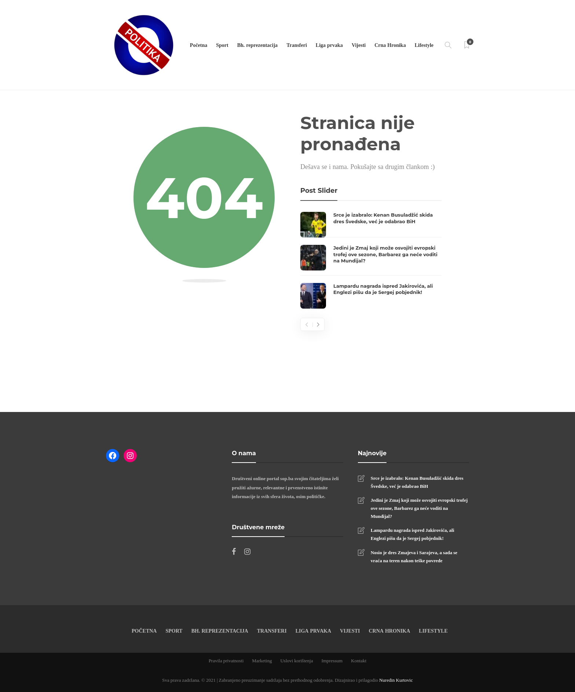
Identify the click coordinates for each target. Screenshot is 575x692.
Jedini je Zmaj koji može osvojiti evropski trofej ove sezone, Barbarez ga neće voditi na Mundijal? (419, 508)
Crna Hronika (390, 44)
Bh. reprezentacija (257, 44)
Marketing (262, 660)
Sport (222, 44)
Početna (198, 44)
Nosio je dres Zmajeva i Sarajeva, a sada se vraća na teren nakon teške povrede (414, 556)
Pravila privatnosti (226, 660)
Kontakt (358, 660)
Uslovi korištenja (296, 660)
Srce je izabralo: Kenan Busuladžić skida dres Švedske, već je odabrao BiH (417, 482)
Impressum (332, 660)
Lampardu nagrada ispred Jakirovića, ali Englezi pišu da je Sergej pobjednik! (412, 534)
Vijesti (359, 44)
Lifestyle (424, 44)
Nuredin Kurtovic (396, 680)
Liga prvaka (329, 44)
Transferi (296, 44)
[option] (371, 260)
